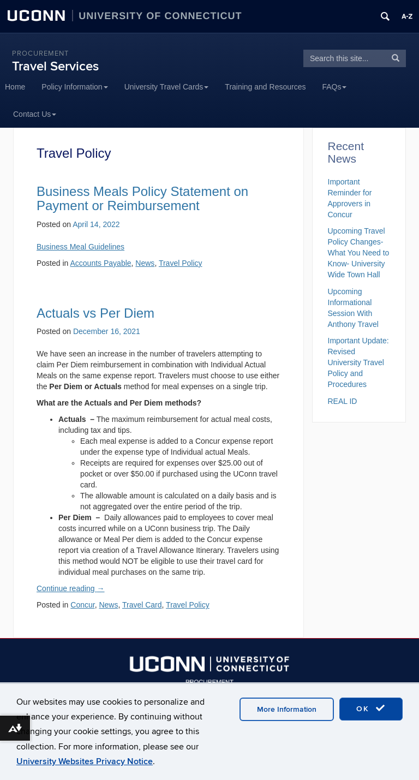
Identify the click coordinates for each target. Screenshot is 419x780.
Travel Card (142, 604)
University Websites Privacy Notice (84, 761)
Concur (82, 604)
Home (15, 86)
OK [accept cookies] (371, 708)
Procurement (40, 53)
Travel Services (55, 66)
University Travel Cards (166, 86)
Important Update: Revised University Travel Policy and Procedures (358, 362)
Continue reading (71, 588)
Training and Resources (265, 86)
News (108, 604)
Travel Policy (188, 604)
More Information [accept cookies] (286, 709)
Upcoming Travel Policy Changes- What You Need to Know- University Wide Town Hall (359, 253)
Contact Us (34, 114)
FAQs (334, 86)
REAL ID (342, 401)
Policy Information (74, 86)
